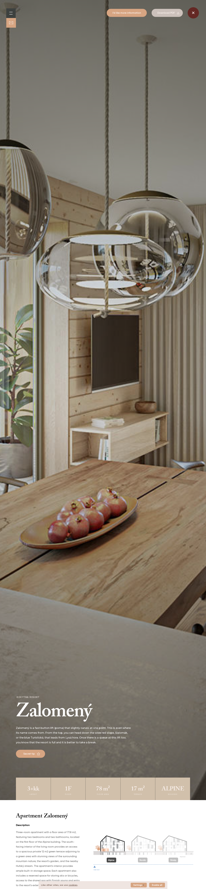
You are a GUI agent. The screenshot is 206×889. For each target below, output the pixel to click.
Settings (138, 885)
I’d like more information (126, 13)
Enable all (157, 885)
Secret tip (31, 753)
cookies (73, 885)
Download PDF (168, 13)
